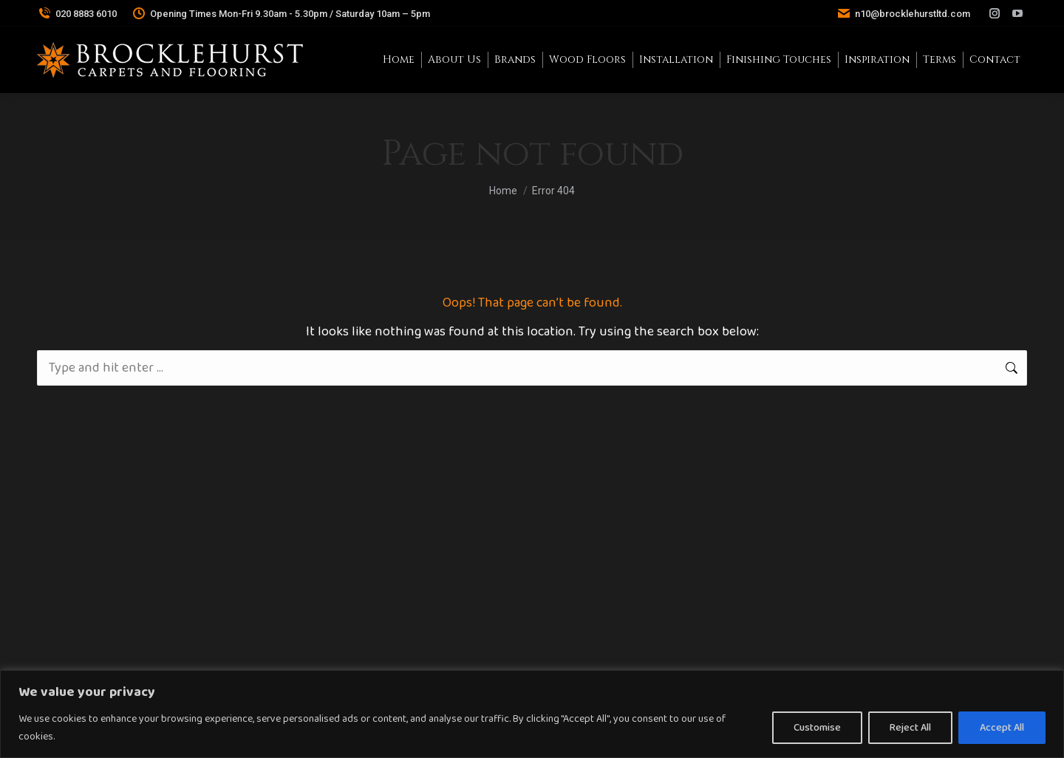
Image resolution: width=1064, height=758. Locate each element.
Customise (817, 728)
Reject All (910, 728)
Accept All (1002, 728)
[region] (532, 714)
